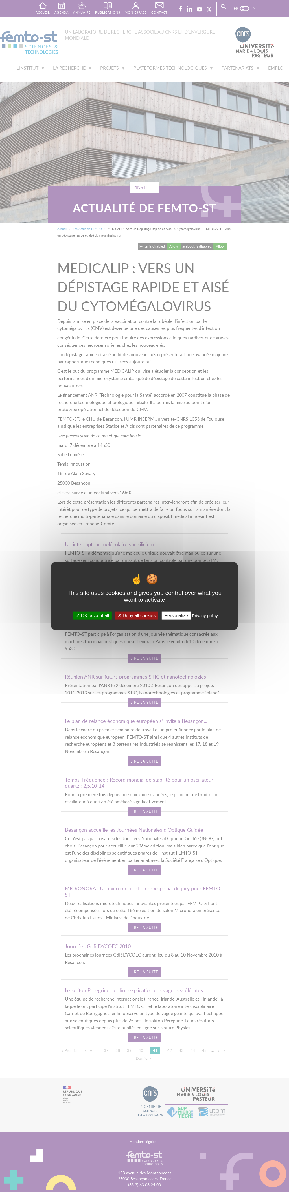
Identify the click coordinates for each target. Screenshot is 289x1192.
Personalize (176, 615)
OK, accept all (92, 615)
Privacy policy (205, 615)
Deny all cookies (137, 615)
